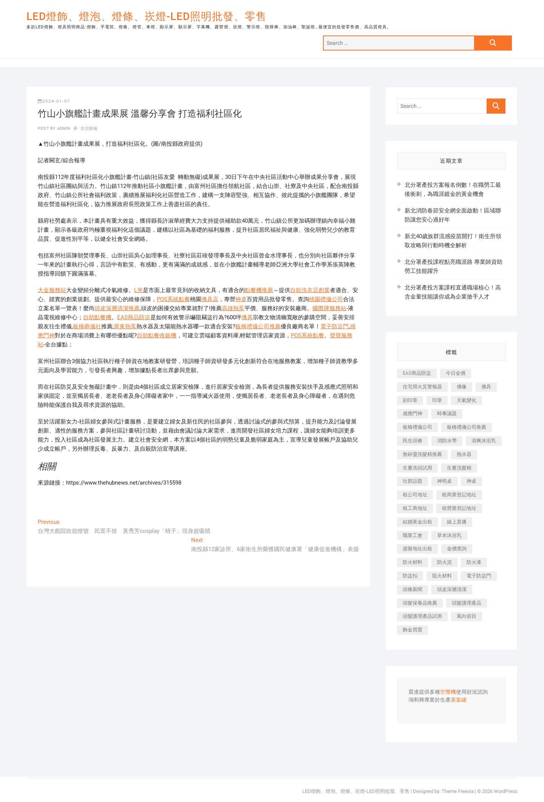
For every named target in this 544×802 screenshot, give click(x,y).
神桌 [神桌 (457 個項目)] (471, 481)
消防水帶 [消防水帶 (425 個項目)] (447, 440)
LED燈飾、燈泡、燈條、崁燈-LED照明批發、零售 (146, 16)
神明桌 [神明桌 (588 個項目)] (444, 481)
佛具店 (209, 299)
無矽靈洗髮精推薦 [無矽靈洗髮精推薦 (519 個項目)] (422, 454)
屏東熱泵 (125, 326)
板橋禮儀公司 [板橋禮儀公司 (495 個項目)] (417, 427)
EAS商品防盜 (133, 317)
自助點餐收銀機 (156, 335)
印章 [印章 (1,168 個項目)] (437, 400)
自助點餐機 (97, 317)
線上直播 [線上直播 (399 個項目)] (457, 522)
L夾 (138, 290)
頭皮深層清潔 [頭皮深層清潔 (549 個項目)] (452, 589)
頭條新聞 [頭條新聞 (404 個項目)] (412, 589)
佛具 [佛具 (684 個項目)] (486, 386)
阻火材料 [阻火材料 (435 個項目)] (442, 576)
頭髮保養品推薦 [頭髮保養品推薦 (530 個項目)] (420, 603)
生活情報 (88, 128)
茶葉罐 (459, 700)
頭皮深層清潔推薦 (117, 308)
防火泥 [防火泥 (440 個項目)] (444, 562)
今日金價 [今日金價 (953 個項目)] (455, 373)
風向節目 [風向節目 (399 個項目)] (466, 616)
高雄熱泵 (233, 308)
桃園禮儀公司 (326, 299)
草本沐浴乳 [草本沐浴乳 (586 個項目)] (449, 535)
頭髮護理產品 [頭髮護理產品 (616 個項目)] (466, 603)
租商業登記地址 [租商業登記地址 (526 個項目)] (459, 494)
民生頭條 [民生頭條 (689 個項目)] (412, 440)
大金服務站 (52, 290)
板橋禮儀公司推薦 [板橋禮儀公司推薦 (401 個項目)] (466, 427)
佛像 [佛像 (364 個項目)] (462, 386)
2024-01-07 (54, 101)
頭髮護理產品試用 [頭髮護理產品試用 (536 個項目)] (422, 616)
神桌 (241, 299)
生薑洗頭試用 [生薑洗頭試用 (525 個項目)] (417, 468)
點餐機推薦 (259, 290)
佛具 (247, 317)
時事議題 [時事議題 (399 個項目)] (447, 413)
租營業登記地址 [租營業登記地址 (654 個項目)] (459, 508)
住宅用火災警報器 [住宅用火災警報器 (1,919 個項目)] (422, 386)
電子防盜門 (334, 326)
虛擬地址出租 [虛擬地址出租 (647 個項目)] (417, 548)
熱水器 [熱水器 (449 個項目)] (464, 454)
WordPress (506, 791)
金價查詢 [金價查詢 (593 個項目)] (457, 548)
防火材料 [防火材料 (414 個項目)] (412, 562)
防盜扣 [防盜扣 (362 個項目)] (410, 576)
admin (63, 128)
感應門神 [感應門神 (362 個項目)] (412, 413)
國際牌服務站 (329, 308)
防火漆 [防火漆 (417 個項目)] (474, 562)
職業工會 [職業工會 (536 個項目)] (412, 535)
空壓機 (448, 692)
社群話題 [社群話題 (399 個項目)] (412, 481)
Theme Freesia (458, 791)
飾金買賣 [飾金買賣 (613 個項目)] (412, 630)
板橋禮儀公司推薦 (258, 326)
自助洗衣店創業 (310, 290)
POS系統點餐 (173, 299)
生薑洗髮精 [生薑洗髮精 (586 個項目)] (459, 468)
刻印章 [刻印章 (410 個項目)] (410, 400)
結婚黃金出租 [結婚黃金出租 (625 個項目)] (417, 522)
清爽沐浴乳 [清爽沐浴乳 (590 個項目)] (483, 440)
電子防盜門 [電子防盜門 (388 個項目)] (479, 576)
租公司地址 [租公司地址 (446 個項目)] (415, 494)
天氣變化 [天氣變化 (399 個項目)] (466, 400)
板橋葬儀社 (87, 326)
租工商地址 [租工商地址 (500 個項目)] (415, 508)
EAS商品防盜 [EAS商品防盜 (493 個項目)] (417, 373)
